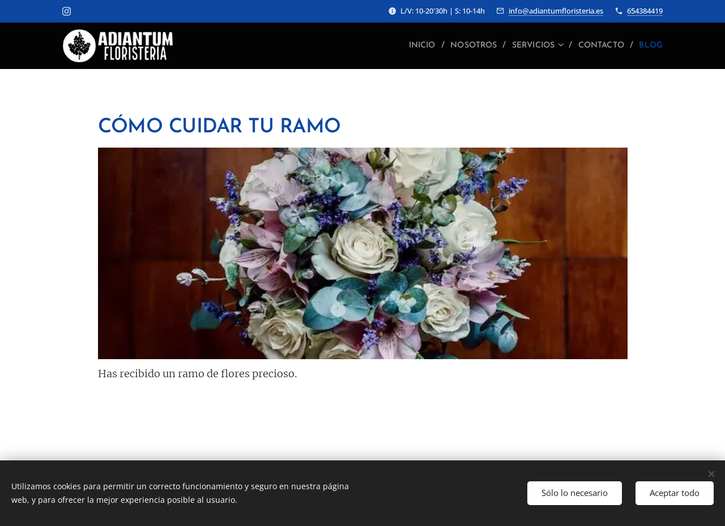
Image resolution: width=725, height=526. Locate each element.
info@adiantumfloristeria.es (556, 11)
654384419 (645, 11)
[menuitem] (399, 46)
